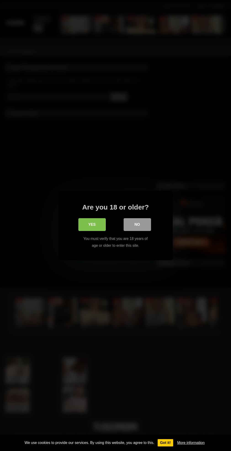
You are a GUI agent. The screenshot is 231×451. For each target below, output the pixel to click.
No (137, 224)
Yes (92, 224)
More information (191, 443)
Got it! (165, 443)
